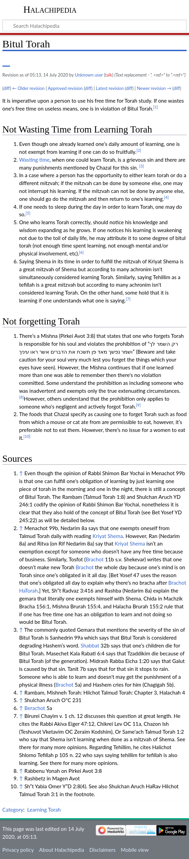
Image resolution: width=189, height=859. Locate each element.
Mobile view (135, 850)
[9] (138, 405)
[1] (155, 107)
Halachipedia (50, 9)
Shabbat (90, 645)
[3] (141, 166)
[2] (138, 150)
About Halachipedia (61, 850)
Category (12, 809)
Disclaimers (102, 850)
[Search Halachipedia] (94, 25)
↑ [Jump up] (21, 473)
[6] (81, 252)
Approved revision (65, 88)
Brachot (95, 559)
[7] (128, 299)
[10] (26, 436)
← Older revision (28, 88)
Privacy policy (18, 850)
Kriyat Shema (108, 536)
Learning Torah (44, 809)
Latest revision (110, 88)
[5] (27, 213)
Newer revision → (154, 88)
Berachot (34, 708)
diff (6, 88)
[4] (166, 197)
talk (108, 75)
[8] (21, 397)
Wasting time (34, 160)
